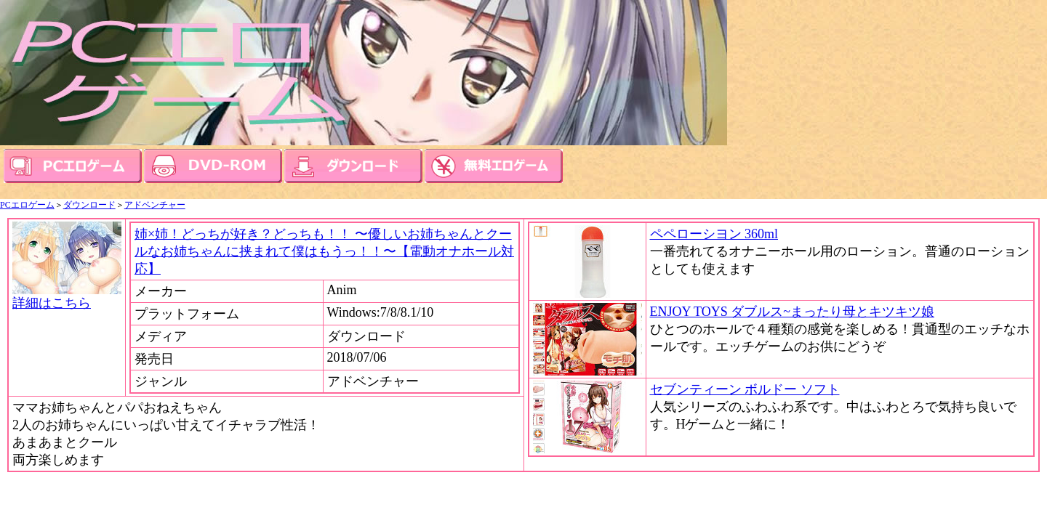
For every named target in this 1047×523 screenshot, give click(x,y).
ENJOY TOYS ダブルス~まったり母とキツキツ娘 (792, 311)
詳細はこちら (66, 296)
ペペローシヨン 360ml (714, 234)
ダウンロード (89, 205)
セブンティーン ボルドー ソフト (745, 389)
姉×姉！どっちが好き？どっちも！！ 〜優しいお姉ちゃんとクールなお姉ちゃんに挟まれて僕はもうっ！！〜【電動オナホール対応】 (324, 251)
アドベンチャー (154, 205)
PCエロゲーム (27, 205)
